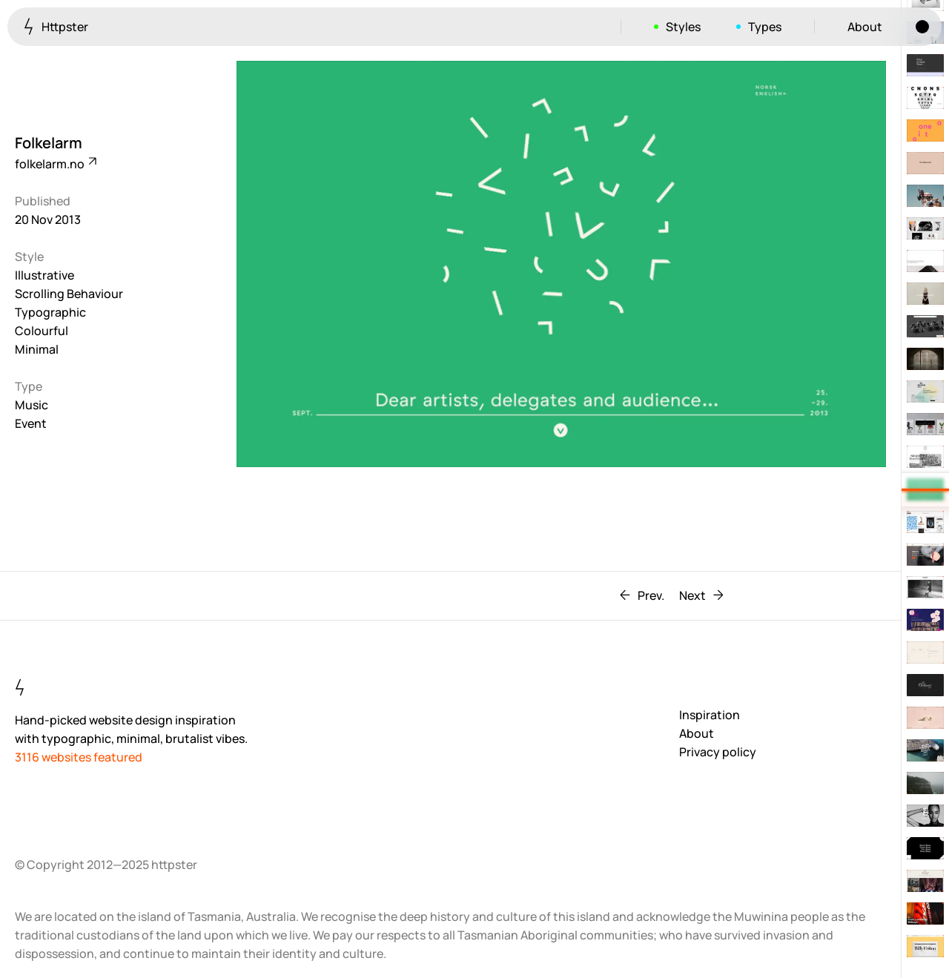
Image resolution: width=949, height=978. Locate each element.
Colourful (41, 331)
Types (764, 27)
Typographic (50, 312)
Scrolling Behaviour (69, 293)
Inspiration (709, 715)
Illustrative (44, 275)
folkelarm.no (55, 164)
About (864, 27)
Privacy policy (717, 752)
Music (31, 405)
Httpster (56, 26)
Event (31, 423)
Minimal (37, 349)
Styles (683, 27)
